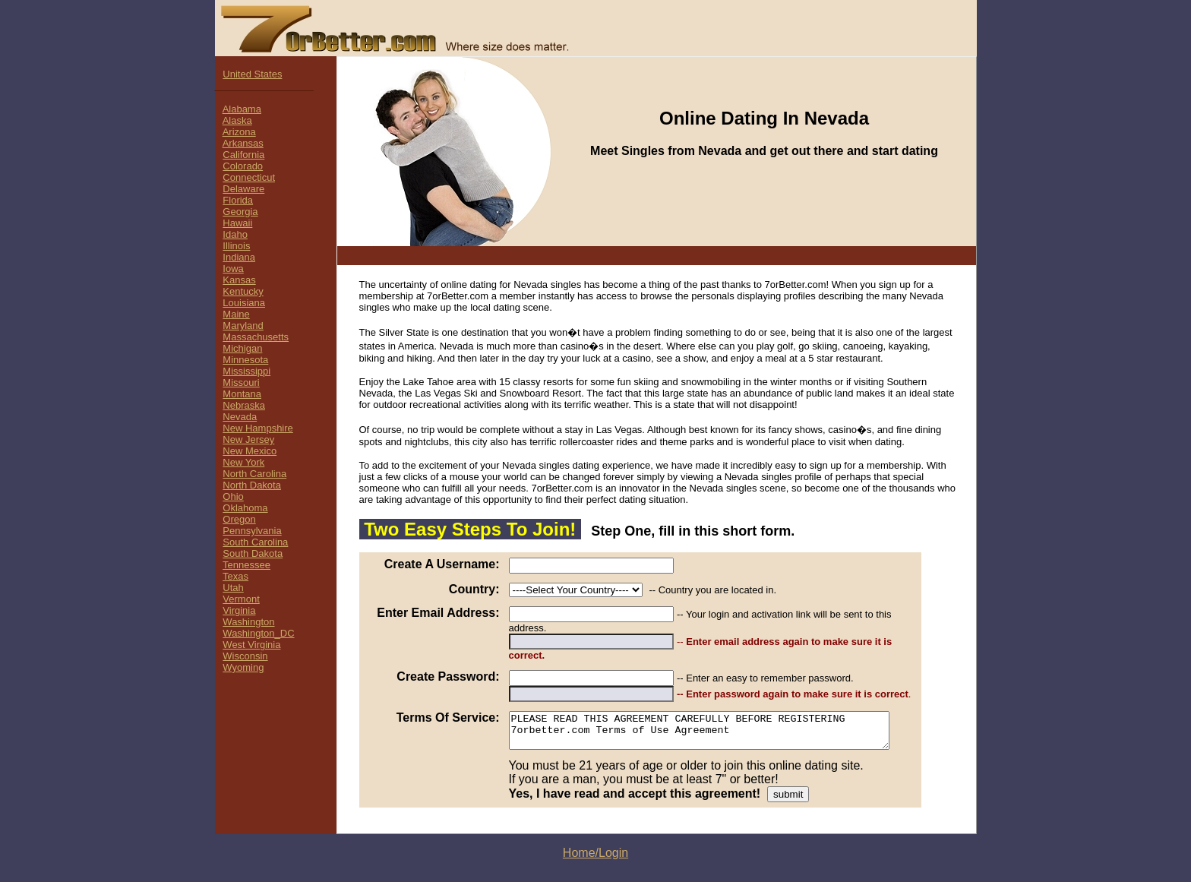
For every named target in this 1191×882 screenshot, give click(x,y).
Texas (235, 576)
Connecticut (249, 177)
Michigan (242, 348)
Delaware (243, 188)
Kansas (239, 280)
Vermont (241, 599)
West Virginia (251, 644)
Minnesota (245, 359)
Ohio (233, 496)
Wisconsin (245, 656)
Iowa (233, 268)
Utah (233, 587)
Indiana (239, 257)
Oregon (239, 519)
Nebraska (244, 405)
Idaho (235, 234)
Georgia (240, 211)
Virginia (239, 610)
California (243, 154)
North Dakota (252, 485)
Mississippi (246, 371)
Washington (248, 622)
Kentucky (243, 291)
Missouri (241, 382)
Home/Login (595, 836)
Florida (238, 200)
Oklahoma (245, 508)
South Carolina (255, 542)
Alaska (237, 120)
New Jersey (248, 439)
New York (243, 462)
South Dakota (253, 553)
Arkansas (243, 143)
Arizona (239, 132)
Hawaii (237, 223)
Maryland (243, 325)
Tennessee (246, 565)
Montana (242, 394)
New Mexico (249, 451)
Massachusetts (256, 337)
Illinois (236, 245)
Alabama (242, 109)
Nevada (240, 416)
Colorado (243, 166)
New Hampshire (257, 428)
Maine (236, 314)
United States (252, 74)
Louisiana (244, 302)
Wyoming (243, 667)
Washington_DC (258, 633)
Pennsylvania (252, 530)
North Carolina (254, 473)
